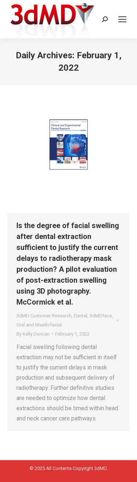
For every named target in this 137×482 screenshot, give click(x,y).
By (33, 334)
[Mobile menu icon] (122, 19)
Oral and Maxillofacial (39, 325)
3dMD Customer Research (44, 315)
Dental (80, 315)
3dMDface (101, 315)
